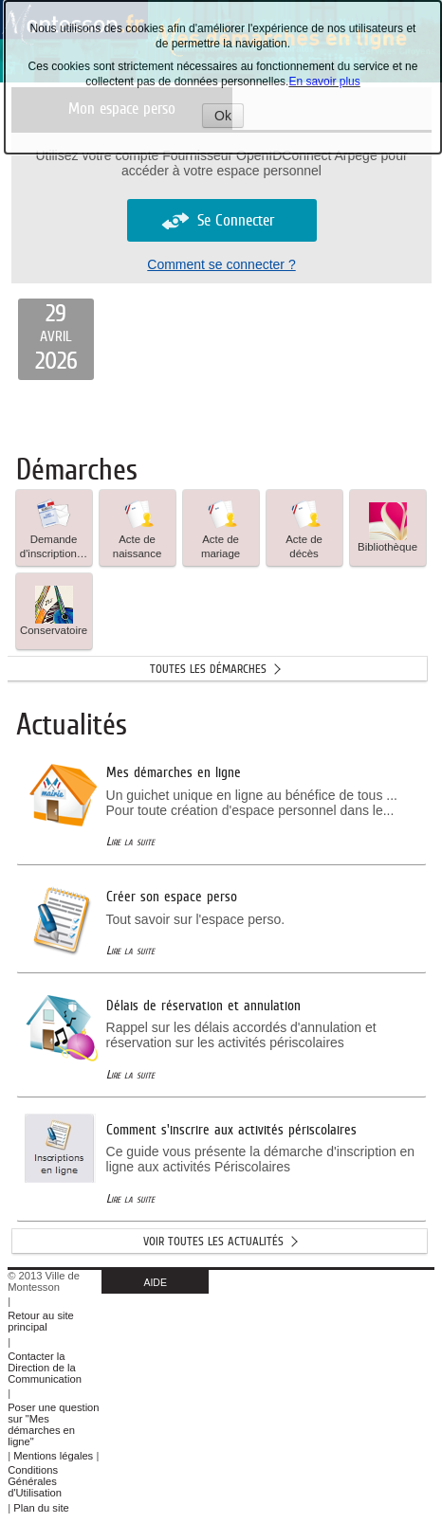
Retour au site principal (41, 1321)
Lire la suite (130, 841)
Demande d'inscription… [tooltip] (53, 527)
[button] (54, 528)
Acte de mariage (220, 527)
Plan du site (40, 1508)
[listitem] (56, 339)
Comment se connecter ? (221, 264)
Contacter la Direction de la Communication (45, 1368)
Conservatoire (53, 611)
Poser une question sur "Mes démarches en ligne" (53, 1424)
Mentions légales (53, 1455)
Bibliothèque (387, 527)
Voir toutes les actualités (213, 1241)
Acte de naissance (137, 527)
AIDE (155, 1282)
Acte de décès (304, 527)
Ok (229, 117)
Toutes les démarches (208, 669)
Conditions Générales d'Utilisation (35, 1481)
